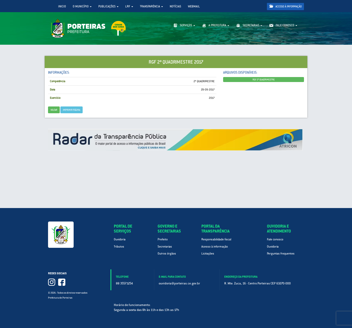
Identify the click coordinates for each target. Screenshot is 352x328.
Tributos (119, 246)
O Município (82, 6)
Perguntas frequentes (281, 253)
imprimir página (71, 109)
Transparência (151, 6)
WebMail (194, 6)
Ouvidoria (119, 239)
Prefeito (163, 239)
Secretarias (165, 246)
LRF (129, 6)
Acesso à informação (285, 6)
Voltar (54, 109)
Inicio (62, 6)
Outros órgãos (167, 253)
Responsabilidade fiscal (216, 239)
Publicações (108, 6)
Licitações (207, 253)
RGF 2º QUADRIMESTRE (264, 79)
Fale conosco (275, 239)
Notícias (175, 6)
